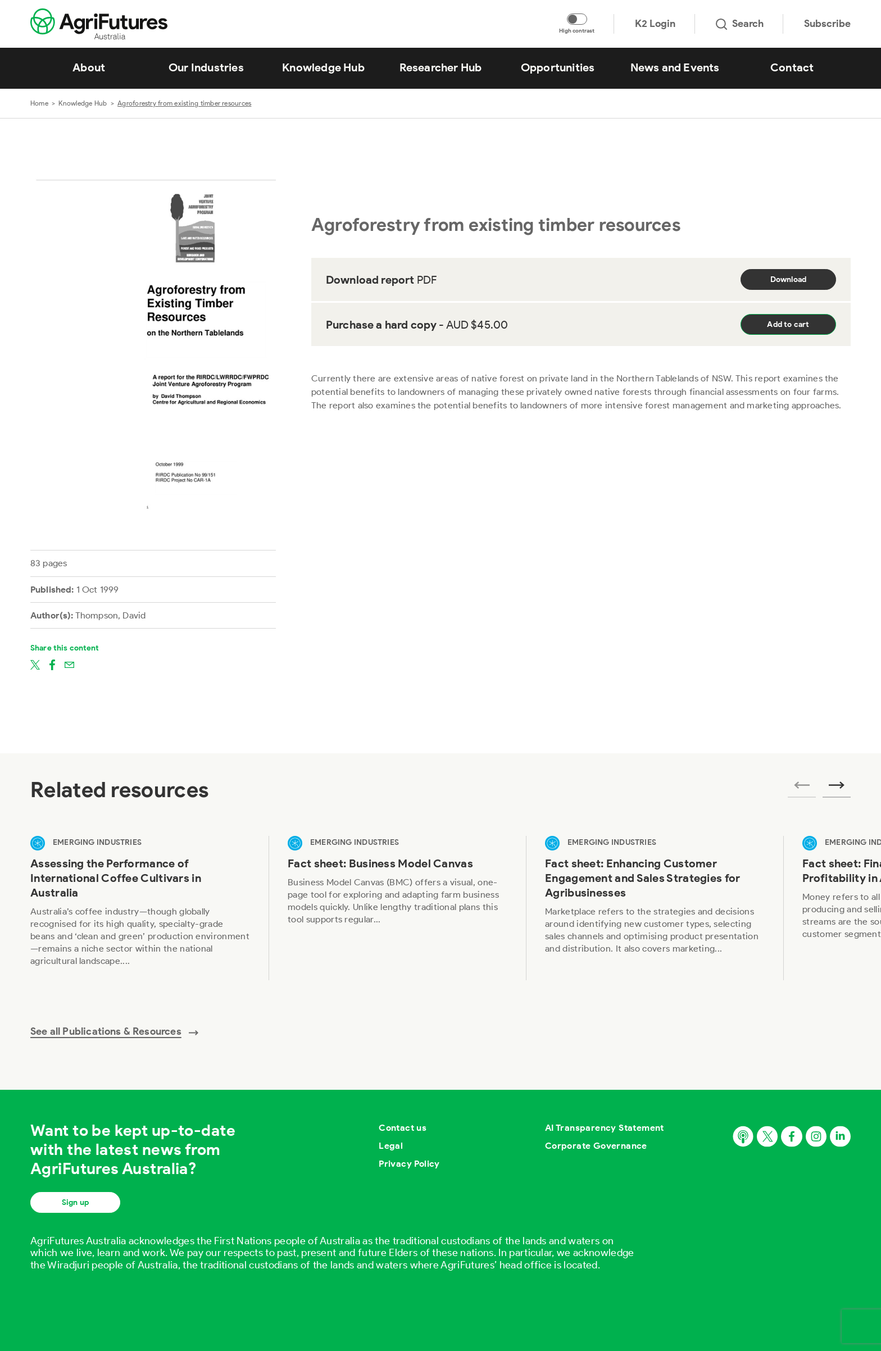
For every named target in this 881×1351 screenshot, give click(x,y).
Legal (391, 1145)
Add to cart (788, 324)
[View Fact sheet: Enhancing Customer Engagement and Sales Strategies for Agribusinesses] (654, 908)
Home (39, 103)
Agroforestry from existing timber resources (184, 103)
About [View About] (88, 67)
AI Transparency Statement (604, 1127)
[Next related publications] (837, 788)
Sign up (75, 1202)
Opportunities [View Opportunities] (558, 67)
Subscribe (827, 23)
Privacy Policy (409, 1163)
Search (740, 23)
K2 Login (655, 23)
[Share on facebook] (52, 664)
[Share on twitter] (35, 664)
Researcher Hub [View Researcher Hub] (440, 67)
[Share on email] (69, 664)
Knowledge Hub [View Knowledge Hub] (323, 67)
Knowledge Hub (82, 103)
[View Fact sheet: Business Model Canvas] (397, 908)
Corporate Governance (596, 1145)
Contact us (402, 1127)
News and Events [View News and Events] (675, 67)
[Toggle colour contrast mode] (577, 19)
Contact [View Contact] (792, 67)
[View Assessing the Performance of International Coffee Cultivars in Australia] (139, 908)
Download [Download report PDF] (788, 279)
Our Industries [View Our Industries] (206, 67)
